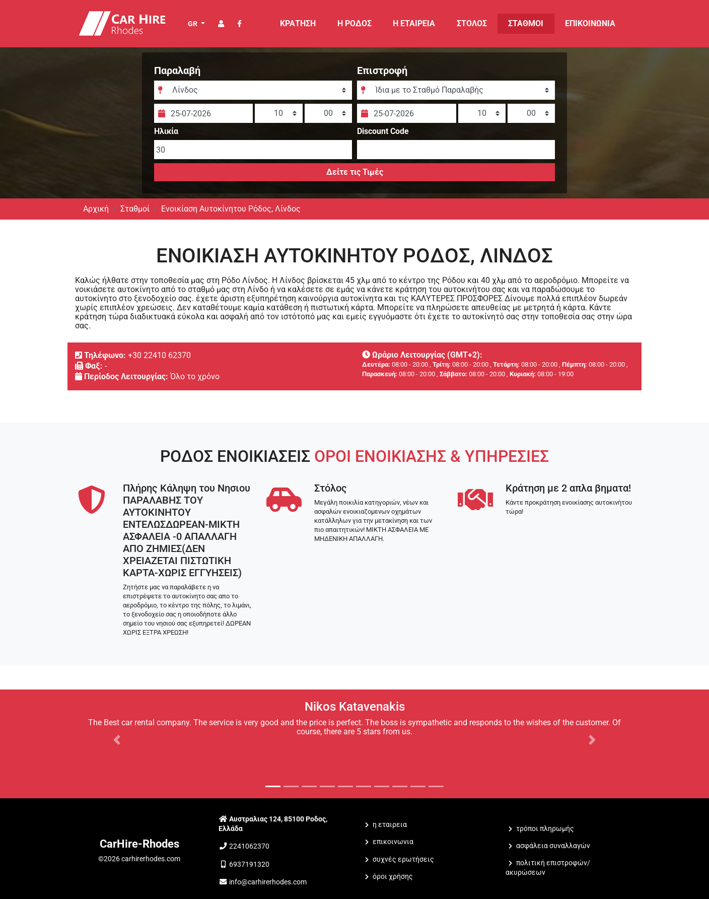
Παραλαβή (177, 70)
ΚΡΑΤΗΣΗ (298, 23)
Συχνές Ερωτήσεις (403, 859)
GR (193, 24)
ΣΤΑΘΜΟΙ (525, 23)
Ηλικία (166, 131)
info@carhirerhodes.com (268, 882)
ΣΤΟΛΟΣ (472, 23)
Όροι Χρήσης (393, 876)
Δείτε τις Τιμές (354, 172)
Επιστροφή (382, 70)
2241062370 (249, 846)
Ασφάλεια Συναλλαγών (553, 846)
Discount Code (383, 131)
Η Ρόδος (354, 23)
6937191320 (249, 864)
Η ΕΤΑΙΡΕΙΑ (414, 23)
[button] (117, 739)
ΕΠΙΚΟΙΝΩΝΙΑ (590, 23)
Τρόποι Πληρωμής (545, 828)
